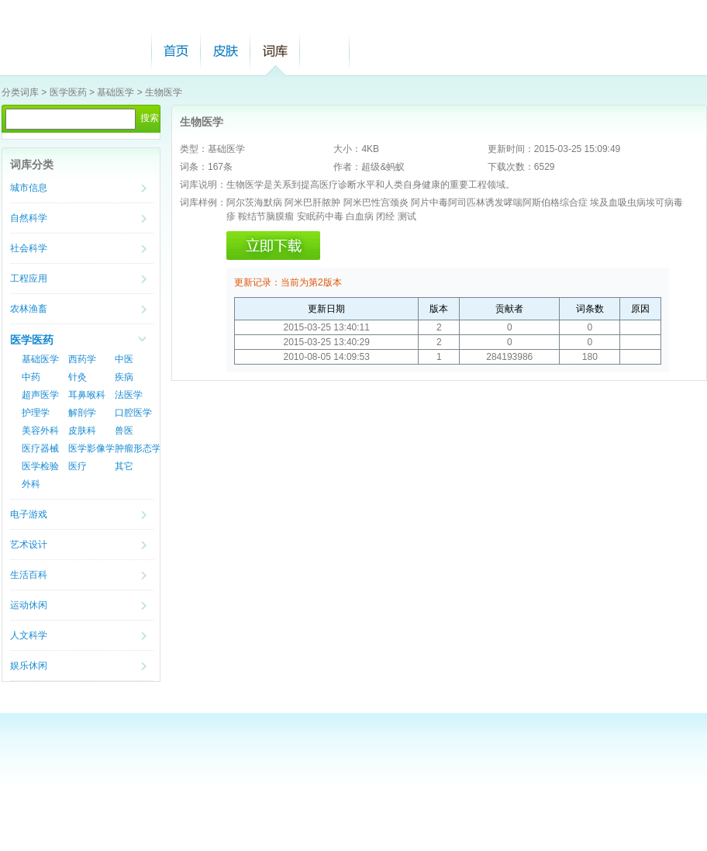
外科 (31, 484)
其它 (124, 466)
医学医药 (68, 92)
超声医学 (40, 394)
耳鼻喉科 (86, 394)
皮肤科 (82, 430)
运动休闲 (28, 605)
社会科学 (28, 248)
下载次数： (511, 166)
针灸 (77, 377)
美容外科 (40, 430)
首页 (176, 50)
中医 (124, 359)
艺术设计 (28, 544)
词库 (275, 50)
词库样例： (203, 202)
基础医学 (115, 92)
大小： (347, 149)
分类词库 (20, 92)
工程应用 (28, 278)
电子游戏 (28, 514)
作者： (347, 166)
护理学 (36, 412)
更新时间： (511, 149)
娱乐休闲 (28, 665)
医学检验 (40, 466)
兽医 (124, 430)
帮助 (324, 50)
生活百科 (28, 574)
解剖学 (82, 412)
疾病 (124, 377)
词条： (194, 166)
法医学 (129, 394)
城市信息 (28, 187)
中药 (31, 377)
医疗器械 (40, 448)
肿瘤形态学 (138, 448)
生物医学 (163, 92)
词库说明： (203, 184)
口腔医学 (133, 412)
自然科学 (28, 218)
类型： (194, 149)
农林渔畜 (28, 308)
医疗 (77, 466)
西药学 (82, 359)
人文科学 (28, 635)
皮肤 (225, 50)
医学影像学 (91, 448)
